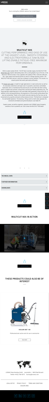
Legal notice (10, 383)
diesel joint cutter (8, 84)
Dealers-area (24, 386)
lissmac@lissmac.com (32, 374)
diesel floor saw (5, 73)
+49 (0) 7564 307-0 (20, 374)
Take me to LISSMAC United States (24, 16)
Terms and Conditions (36, 383)
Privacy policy (21, 383)
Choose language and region (24, 20)
